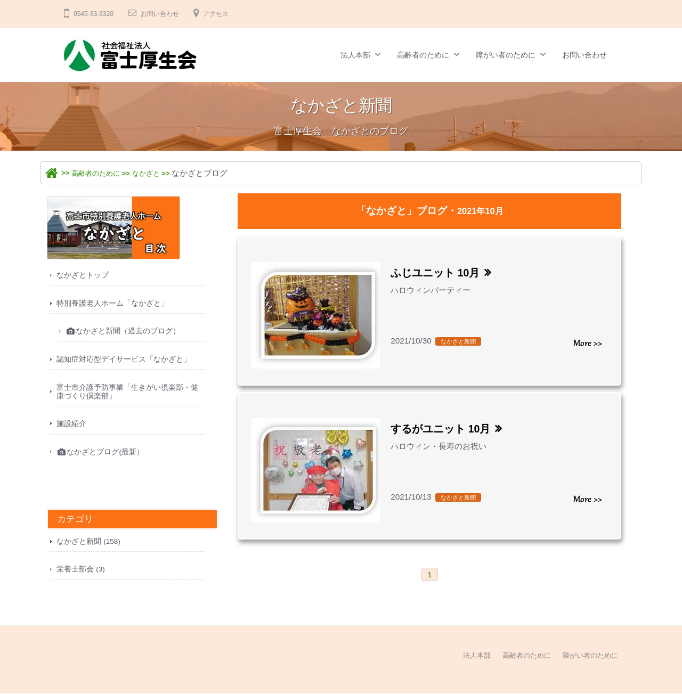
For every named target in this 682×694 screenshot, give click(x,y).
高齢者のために (423, 55)
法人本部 (355, 55)
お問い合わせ (167, 14)
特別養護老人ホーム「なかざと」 (116, 304)
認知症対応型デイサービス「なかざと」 (128, 363)
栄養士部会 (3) (82, 579)
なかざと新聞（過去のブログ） (127, 334)
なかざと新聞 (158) (91, 551)
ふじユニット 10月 (441, 272)
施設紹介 (72, 431)
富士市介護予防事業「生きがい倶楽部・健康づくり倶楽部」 (128, 397)
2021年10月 (480, 210)
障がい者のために (505, 55)
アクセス (230, 14)
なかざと (159, 172)
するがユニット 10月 (448, 428)
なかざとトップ (84, 275)
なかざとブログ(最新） (104, 461)
